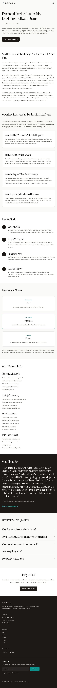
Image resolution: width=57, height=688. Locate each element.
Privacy (4, 640)
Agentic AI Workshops (8, 618)
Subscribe (34, 669)
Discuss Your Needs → (11, 39)
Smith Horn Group (9, 3)
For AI (3, 642)
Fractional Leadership (8, 620)
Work (3, 635)
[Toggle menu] (53, 3)
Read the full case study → (10, 506)
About (3, 632)
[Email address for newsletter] (15, 669)
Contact (4, 637)
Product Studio (6, 623)
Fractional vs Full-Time (8, 652)
